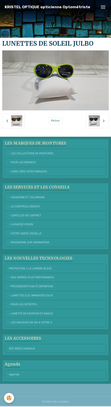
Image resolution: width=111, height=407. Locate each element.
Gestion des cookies (55, 401)
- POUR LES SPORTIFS (23, 304)
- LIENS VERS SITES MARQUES (28, 171)
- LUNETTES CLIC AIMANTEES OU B (31, 295)
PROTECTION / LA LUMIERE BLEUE (30, 268)
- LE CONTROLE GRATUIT (24, 206)
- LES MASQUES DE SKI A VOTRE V (30, 322)
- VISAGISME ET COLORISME (27, 197)
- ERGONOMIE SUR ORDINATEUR (29, 242)
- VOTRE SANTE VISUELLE (25, 233)
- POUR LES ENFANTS (22, 162)
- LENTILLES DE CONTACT (25, 215)
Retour (55, 120)
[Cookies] (9, 398)
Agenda (14, 374)
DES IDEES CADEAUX (22, 348)
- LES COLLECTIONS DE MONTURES (31, 153)
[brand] (47, 7)
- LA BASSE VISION (21, 224)
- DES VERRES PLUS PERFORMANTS (31, 277)
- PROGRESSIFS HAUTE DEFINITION (31, 286)
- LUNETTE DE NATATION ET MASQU (31, 313)
